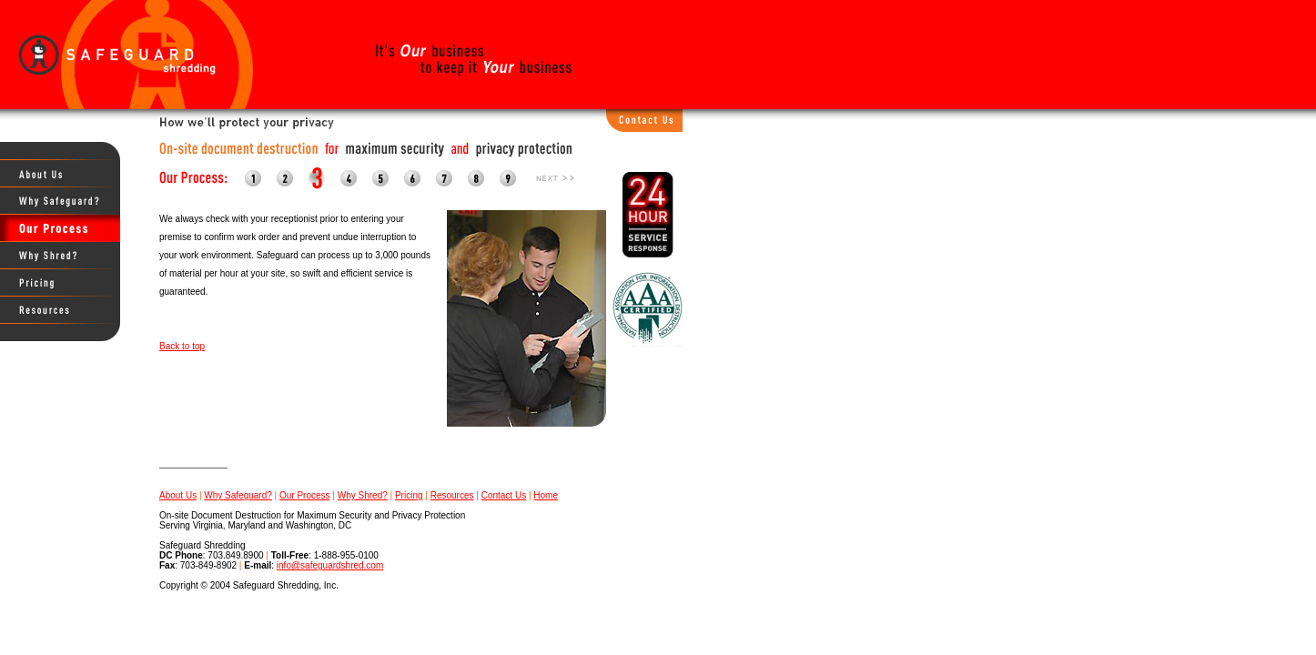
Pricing (409, 495)
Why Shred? (363, 495)
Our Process (304, 495)
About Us (178, 495)
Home (545, 495)
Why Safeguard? (238, 495)
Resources (452, 495)
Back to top (182, 346)
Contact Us (503, 495)
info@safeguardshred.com (330, 565)
